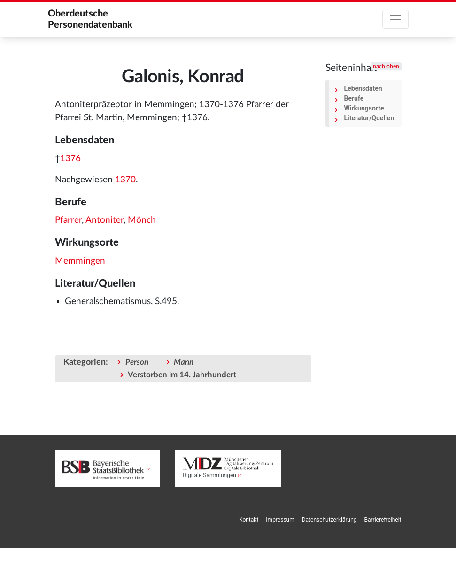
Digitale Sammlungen (209, 475)
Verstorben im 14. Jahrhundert (182, 375)
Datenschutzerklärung (329, 519)
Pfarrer (68, 220)
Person (136, 362)
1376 (70, 158)
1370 (125, 179)
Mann (183, 362)
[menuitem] (248, 520)
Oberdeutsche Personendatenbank (90, 19)
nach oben (386, 66)
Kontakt (248, 519)
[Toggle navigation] (395, 19)
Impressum (280, 519)
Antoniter (104, 220)
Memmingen (80, 261)
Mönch (142, 220)
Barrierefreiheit (383, 519)
